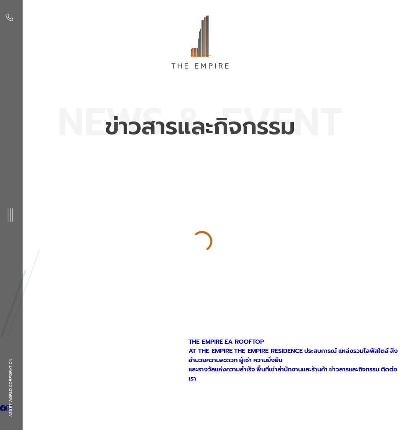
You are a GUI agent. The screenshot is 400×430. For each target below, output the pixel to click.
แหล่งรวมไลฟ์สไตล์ (363, 351)
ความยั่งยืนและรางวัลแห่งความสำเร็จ (235, 365)
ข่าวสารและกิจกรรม (354, 369)
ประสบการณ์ (320, 351)
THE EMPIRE (206, 341)
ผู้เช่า (245, 360)
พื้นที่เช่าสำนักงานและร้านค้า (292, 369)
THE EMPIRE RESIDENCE (268, 351)
